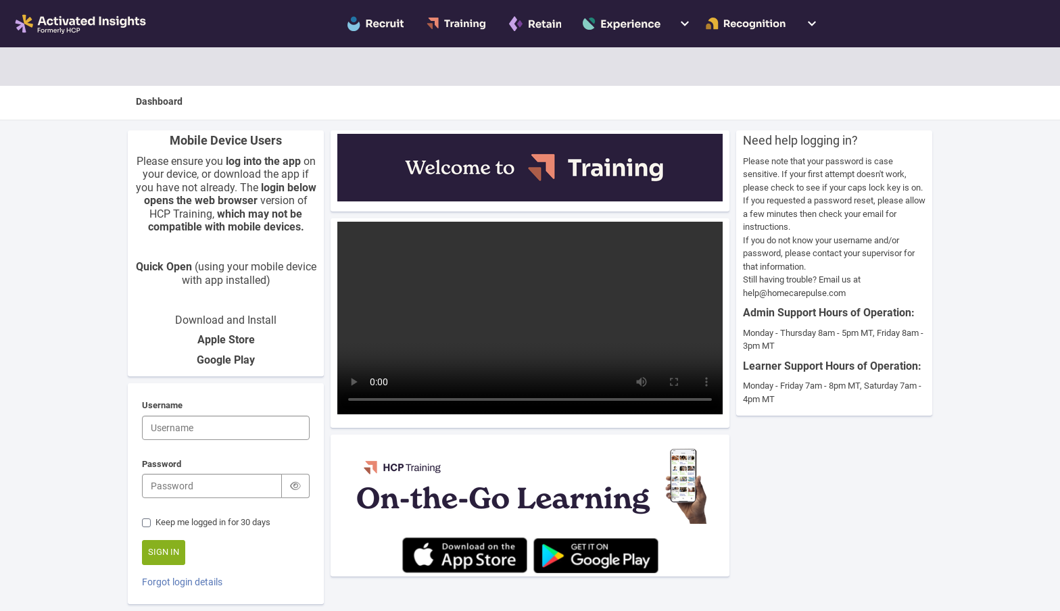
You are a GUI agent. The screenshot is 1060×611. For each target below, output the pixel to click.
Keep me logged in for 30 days (206, 522)
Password (161, 465)
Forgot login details (182, 582)
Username (162, 406)
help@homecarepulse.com (794, 293)
